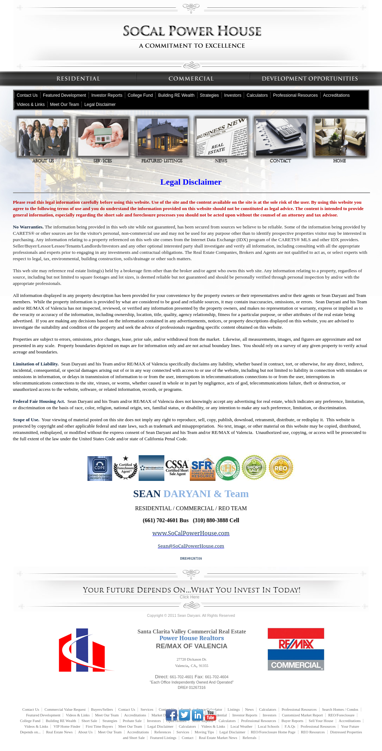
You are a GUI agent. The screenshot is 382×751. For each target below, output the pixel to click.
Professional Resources (295, 95)
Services (103, 140)
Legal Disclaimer (100, 104)
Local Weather (242, 726)
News (221, 140)
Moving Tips (204, 732)
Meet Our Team (64, 104)
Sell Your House (321, 721)
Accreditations (336, 95)
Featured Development (64, 95)
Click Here (189, 597)
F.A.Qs (290, 726)
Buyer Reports (292, 721)
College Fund (140, 95)
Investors (233, 95)
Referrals (249, 738)
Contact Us (27, 95)
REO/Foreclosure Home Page (273, 732)
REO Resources (313, 732)
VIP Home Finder (67, 726)
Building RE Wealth (176, 95)
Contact (281, 140)
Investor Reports (106, 95)
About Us (44, 140)
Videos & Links (31, 104)
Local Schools (268, 726)
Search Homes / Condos (340, 709)
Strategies (209, 95)
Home (340, 140)
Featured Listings (162, 140)
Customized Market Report (302, 715)
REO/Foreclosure (341, 715)
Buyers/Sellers (102, 709)
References (162, 732)
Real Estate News (59, 732)
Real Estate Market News (218, 738)
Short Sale (89, 721)
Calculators (257, 95)
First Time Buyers (99, 726)
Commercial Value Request (64, 709)
